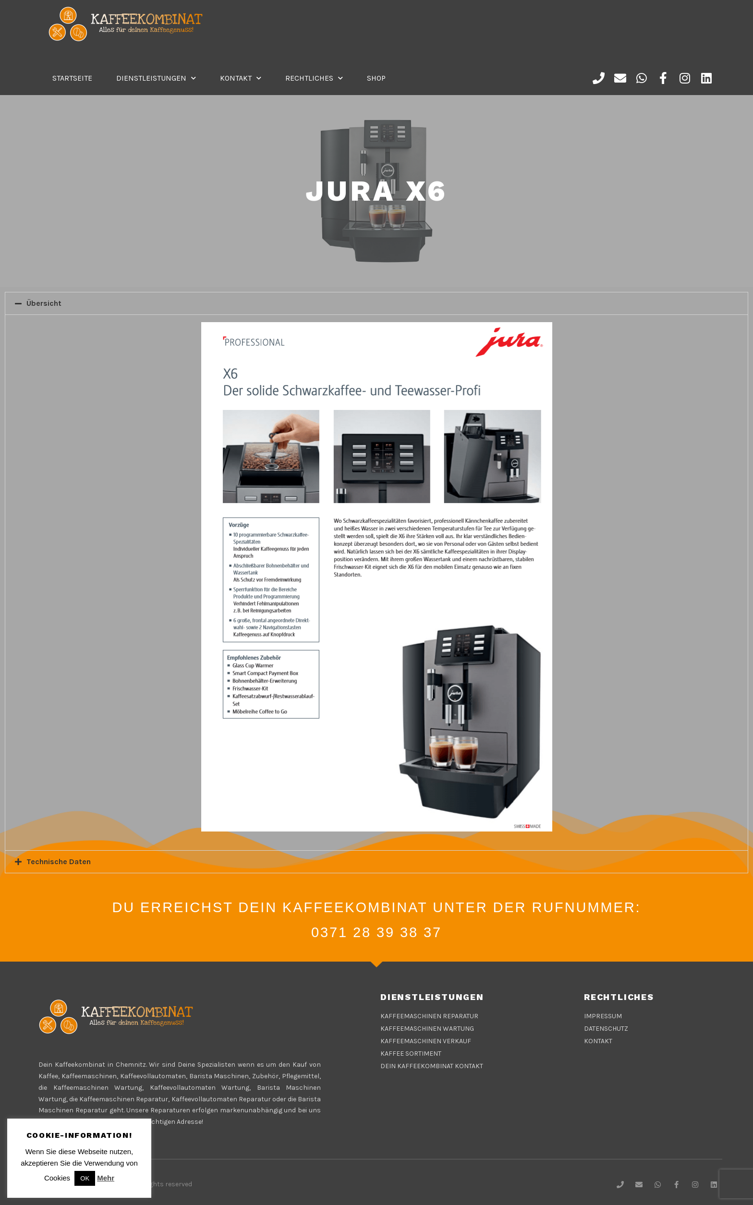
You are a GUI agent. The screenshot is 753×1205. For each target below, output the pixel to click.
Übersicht (43, 303)
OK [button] (84, 1178)
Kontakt (240, 78)
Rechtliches (314, 78)
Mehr (105, 1178)
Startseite (72, 78)
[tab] (376, 303)
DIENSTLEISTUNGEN (156, 78)
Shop (376, 78)
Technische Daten (58, 861)
